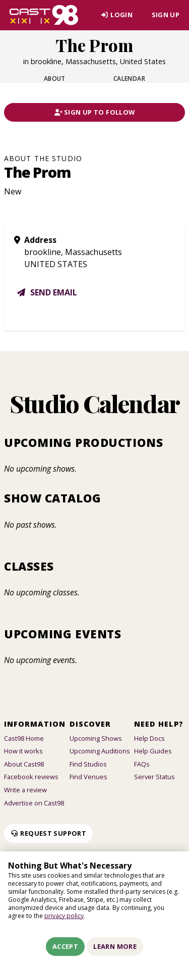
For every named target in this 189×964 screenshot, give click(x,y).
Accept (65, 946)
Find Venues (88, 776)
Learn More (115, 946)
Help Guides (153, 750)
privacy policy (64, 915)
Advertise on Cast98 (34, 802)
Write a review (25, 789)
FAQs (142, 764)
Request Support (48, 833)
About (55, 78)
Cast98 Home (24, 738)
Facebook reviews (31, 776)
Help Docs (149, 738)
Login (117, 14)
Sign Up (166, 14)
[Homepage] (44, 15)
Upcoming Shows (96, 738)
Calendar (129, 78)
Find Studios (88, 764)
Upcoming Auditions (100, 750)
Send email (46, 292)
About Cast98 (24, 764)
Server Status (154, 776)
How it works (23, 750)
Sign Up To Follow (94, 112)
